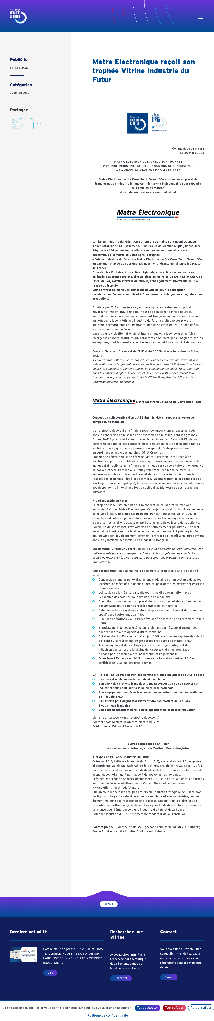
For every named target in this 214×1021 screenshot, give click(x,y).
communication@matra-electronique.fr (132, 722)
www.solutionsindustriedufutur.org (115, 787)
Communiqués (19, 92)
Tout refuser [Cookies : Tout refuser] (174, 1008)
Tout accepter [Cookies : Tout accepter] (147, 1008)
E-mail (168, 977)
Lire (50, 972)
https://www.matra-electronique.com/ (133, 717)
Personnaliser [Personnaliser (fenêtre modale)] (201, 1008)
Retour (108, 904)
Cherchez (121, 978)
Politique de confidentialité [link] (107, 1015)
